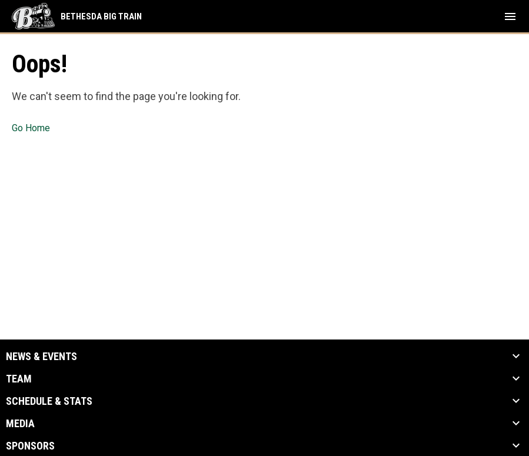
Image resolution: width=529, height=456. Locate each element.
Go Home (31, 128)
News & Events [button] (41, 356)
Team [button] (19, 379)
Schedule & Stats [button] (49, 401)
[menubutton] (510, 16)
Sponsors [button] (30, 446)
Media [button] (20, 423)
